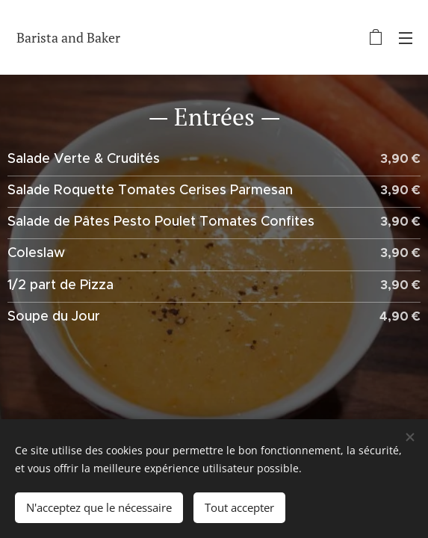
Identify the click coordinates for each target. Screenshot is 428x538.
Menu (405, 38)
